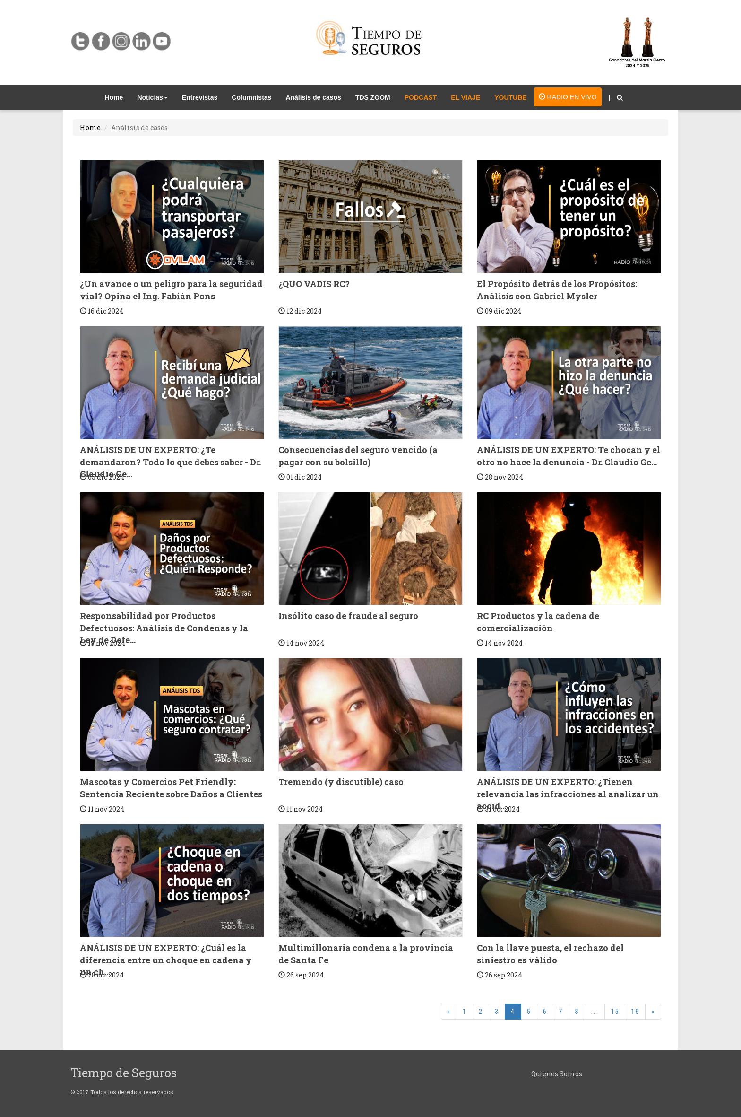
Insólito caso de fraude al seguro (348, 615)
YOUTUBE (510, 97)
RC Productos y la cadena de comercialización (538, 622)
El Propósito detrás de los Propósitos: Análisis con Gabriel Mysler (557, 290)
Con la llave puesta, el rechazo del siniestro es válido (550, 954)
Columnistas (251, 97)
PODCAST (421, 97)
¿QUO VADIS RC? (314, 283)
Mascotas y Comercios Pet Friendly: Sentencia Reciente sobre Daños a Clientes (171, 788)
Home (117, 96)
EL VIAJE (465, 97)
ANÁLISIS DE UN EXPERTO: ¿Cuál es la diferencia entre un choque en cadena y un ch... (166, 959)
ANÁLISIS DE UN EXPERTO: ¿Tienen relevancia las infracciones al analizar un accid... (568, 794)
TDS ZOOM (372, 97)
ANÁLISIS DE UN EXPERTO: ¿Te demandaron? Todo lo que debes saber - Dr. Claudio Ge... (170, 462)
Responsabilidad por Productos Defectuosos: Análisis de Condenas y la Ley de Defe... (164, 628)
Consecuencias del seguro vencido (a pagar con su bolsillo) (358, 456)
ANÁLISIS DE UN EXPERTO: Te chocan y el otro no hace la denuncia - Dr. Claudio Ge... (568, 456)
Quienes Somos (556, 1073)
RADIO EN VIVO (568, 97)
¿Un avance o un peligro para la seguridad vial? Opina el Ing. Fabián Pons (171, 290)
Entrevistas (199, 97)
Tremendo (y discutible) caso (341, 781)
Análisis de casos (313, 97)
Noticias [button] (152, 97)
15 (615, 1011)
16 (635, 1011)
